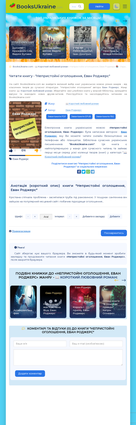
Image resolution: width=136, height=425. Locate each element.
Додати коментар (30, 373)
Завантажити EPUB (81, 116)
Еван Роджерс (110, 87)
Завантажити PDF (57, 116)
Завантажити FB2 (105, 116)
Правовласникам (21, 231)
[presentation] (118, 20)
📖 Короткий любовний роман (34, 90)
